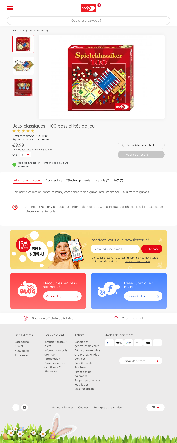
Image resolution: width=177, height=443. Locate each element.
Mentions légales (62, 407)
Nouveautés (22, 350)
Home (15, 30)
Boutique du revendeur (108, 407)
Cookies (83, 407)
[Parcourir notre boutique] (88, 20)
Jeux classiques (43, 30)
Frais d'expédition (42, 149)
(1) (25, 131)
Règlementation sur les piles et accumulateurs (87, 384)
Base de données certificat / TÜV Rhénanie (55, 367)
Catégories (27, 30)
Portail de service (141, 361)
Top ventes (22, 355)
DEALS (19, 346)
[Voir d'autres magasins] (99, 5)
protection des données (137, 261)
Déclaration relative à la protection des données (87, 354)
